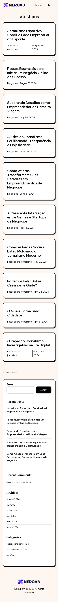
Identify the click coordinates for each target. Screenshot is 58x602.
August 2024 (13, 499)
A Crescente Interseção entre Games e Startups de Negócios (26, 217)
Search (10, 384)
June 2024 (12, 510)
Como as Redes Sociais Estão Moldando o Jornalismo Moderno (25, 251)
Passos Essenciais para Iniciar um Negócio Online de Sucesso (27, 72)
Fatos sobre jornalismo (19, 261)
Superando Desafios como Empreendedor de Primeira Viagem (29, 106)
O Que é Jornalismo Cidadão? (23, 313)
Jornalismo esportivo (16, 549)
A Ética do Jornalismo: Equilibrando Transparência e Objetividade (29, 141)
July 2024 (11, 504)
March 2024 (12, 527)
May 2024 (11, 516)
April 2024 (11, 521)
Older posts (10, 372)
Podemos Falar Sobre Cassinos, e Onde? (24, 283)
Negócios (12, 83)
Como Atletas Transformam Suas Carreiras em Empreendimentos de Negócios (24, 179)
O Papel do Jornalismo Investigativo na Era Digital (28, 343)
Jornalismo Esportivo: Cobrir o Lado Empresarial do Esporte (28, 35)
